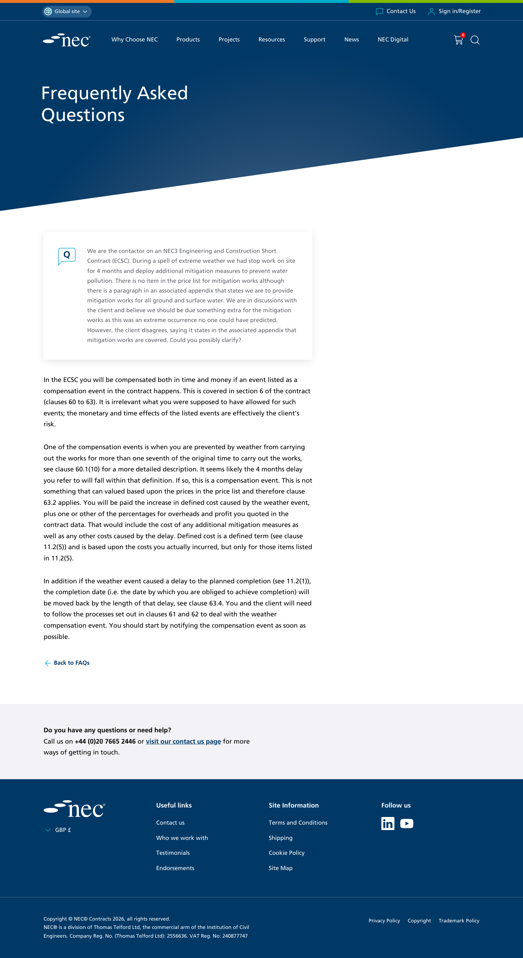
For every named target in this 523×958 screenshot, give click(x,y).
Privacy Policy (384, 921)
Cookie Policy (287, 853)
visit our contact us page (183, 741)
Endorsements (175, 868)
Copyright (419, 921)
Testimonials (173, 853)
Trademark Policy (459, 921)
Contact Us (395, 11)
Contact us (170, 823)
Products (188, 39)
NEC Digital (393, 39)
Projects (229, 39)
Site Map (281, 868)
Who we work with (182, 838)
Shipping (281, 838)
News (351, 39)
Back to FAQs (67, 663)
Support (315, 39)
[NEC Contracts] (66, 40)
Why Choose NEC (135, 39)
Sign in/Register (454, 11)
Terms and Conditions (298, 823)
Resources (272, 39)
